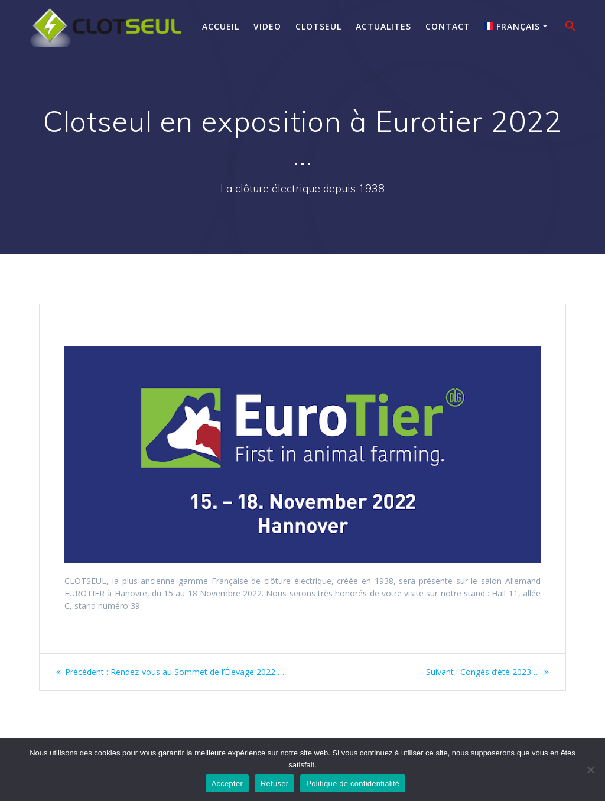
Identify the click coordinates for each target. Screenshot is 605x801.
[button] (571, 27)
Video (267, 26)
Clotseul (318, 26)
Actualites (383, 26)
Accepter (227, 783)
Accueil (220, 26)
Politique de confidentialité (352, 783)
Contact (447, 26)
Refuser (274, 783)
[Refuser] (590, 770)
